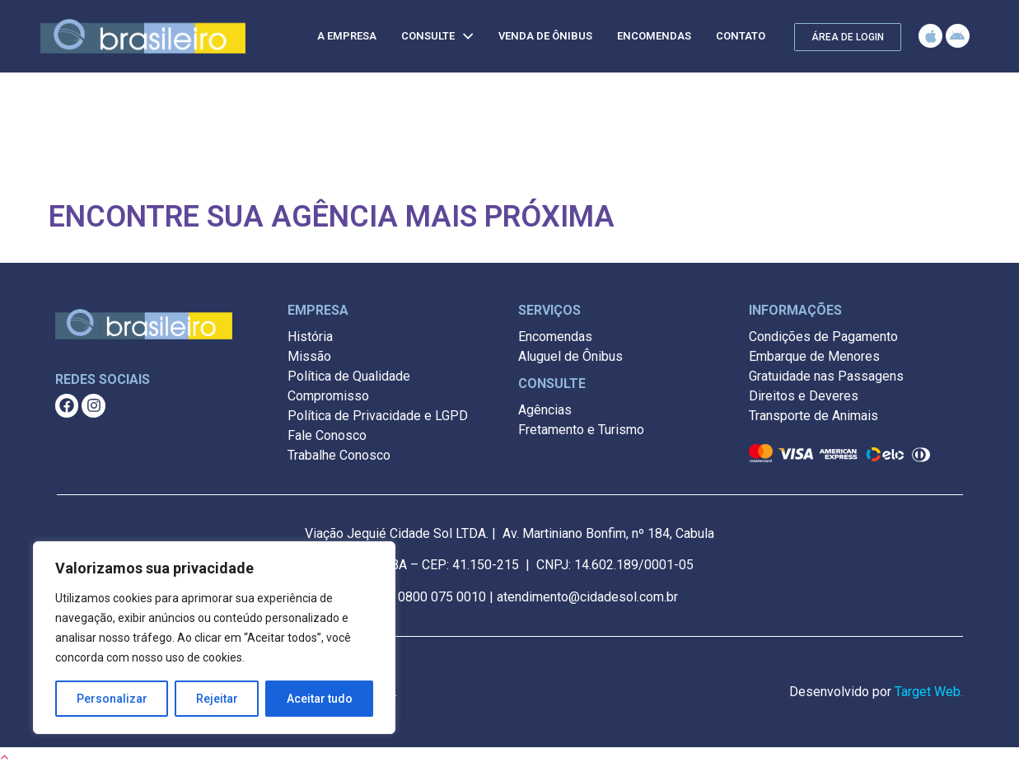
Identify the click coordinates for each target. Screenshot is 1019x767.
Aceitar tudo (320, 698)
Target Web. (929, 691)
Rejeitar (217, 698)
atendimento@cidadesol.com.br (587, 597)
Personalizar (112, 698)
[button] (847, 37)
